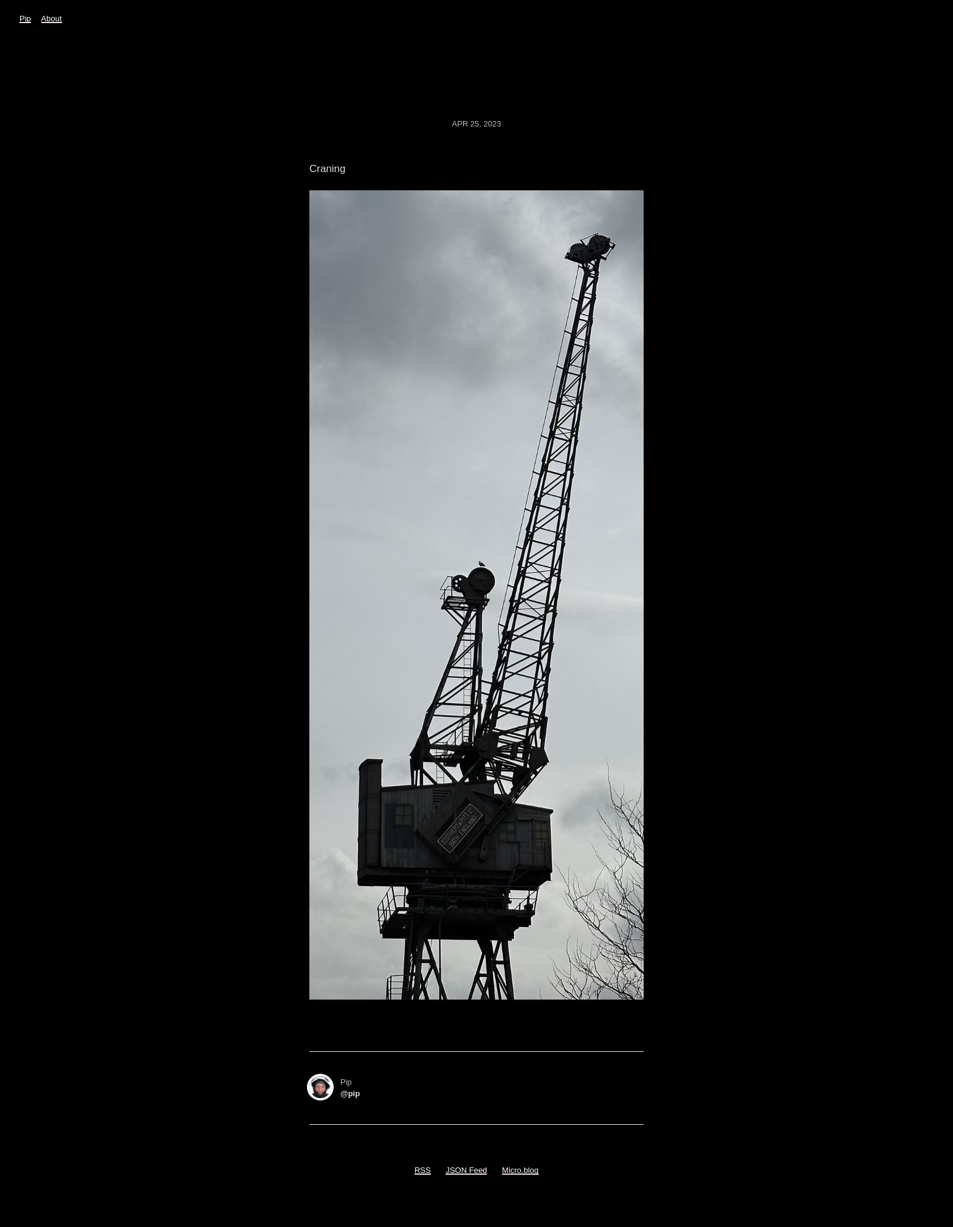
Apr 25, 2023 (476, 123)
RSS (423, 1170)
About (51, 18)
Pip (25, 18)
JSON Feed (466, 1170)
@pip (350, 1093)
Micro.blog (520, 1170)
